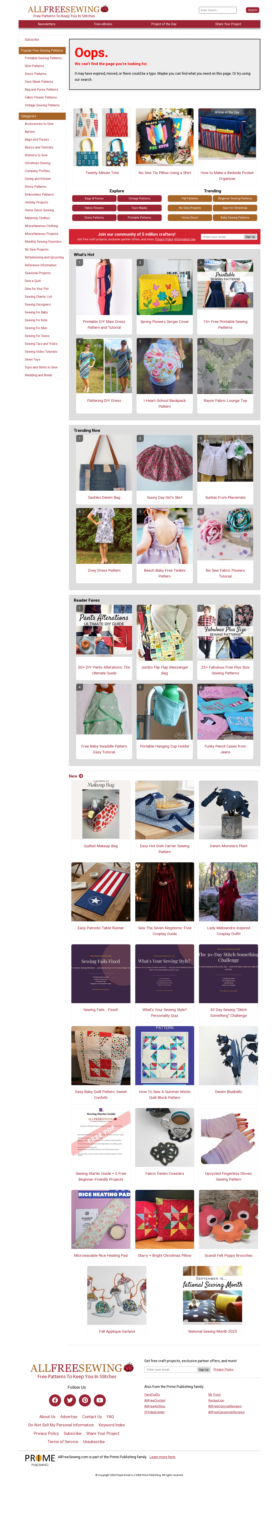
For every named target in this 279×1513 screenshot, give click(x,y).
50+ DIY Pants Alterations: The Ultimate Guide (104, 670)
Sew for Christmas (235, 208)
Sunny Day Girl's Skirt (164, 497)
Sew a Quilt (33, 281)
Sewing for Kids (36, 320)
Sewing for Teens (37, 336)
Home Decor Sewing (39, 210)
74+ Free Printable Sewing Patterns (225, 324)
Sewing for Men (36, 328)
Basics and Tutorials (39, 147)
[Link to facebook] (55, 1400)
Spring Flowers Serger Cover (164, 321)
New (76, 776)
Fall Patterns (190, 198)
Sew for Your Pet (37, 289)
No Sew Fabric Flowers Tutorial (225, 573)
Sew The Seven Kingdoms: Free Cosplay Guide (164, 931)
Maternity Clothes (37, 218)
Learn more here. (163, 1457)
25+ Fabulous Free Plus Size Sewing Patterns (225, 670)
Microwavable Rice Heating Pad (101, 1255)
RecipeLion (216, 1400)
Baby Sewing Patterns (235, 217)
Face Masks (139, 208)
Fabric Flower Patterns (41, 97)
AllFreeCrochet (154, 1400)
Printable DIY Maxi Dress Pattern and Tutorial (104, 324)
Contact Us (92, 1416)
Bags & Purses (94, 198)
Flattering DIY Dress (104, 400)
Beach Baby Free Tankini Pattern (164, 573)
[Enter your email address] (171, 1369)
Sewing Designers (38, 304)
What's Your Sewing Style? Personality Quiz (165, 1012)
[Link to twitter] (70, 1400)
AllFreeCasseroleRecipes (226, 1412)
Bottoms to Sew (36, 155)
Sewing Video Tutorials (41, 352)
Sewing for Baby (36, 312)
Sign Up (250, 236)
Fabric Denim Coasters (164, 1173)
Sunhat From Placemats (225, 497)
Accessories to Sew (39, 124)
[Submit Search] (252, 10)
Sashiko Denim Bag (104, 497)
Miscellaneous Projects (41, 234)
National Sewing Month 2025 (212, 1331)
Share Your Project (103, 1433)
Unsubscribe (94, 1441)
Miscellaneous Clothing (41, 226)
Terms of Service (63, 1441)
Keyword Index (112, 1425)
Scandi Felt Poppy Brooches (228, 1255)
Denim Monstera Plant (228, 846)
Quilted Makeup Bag (101, 846)
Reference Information (40, 265)
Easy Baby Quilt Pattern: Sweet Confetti (101, 1094)
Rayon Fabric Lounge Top (225, 400)
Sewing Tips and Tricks (41, 344)
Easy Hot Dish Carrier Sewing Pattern (164, 849)
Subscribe (32, 39)
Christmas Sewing (37, 163)
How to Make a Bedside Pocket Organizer (227, 175)
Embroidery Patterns (39, 194)
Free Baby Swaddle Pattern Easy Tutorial (104, 749)
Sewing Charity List (38, 297)
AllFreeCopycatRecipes (225, 1406)
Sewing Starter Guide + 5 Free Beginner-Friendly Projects (101, 1176)
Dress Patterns (35, 74)
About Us (47, 1416)
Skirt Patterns (34, 66)
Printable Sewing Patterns (43, 58)
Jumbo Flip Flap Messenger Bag (164, 670)
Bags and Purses (37, 139)
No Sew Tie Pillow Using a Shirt (164, 172)
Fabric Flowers (94, 208)
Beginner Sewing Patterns (235, 198)
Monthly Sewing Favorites (43, 242)
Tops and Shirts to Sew (41, 367)
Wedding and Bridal (38, 375)
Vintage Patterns (139, 198)
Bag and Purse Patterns (41, 89)
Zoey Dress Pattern (104, 570)
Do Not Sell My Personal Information (61, 1425)
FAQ (110, 1416)
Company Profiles (37, 171)
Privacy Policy (164, 239)
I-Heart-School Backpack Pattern (165, 403)
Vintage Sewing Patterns (42, 105)
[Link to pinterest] (85, 1400)
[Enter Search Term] (218, 10)
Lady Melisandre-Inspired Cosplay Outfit (228, 931)
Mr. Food (214, 1395)
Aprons (30, 132)
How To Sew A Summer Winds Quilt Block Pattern (165, 1094)
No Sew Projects (37, 249)
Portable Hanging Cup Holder (164, 746)
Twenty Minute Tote (102, 172)
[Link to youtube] (100, 1400)
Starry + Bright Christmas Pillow (164, 1255)
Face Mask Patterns (39, 82)
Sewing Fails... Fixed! (100, 1009)
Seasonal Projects (38, 273)
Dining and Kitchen (38, 179)
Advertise (68, 1416)
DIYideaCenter (154, 1412)
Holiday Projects (36, 202)
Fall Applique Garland (117, 1331)
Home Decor (190, 217)
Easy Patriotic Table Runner (101, 928)
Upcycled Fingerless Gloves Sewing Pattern (228, 1176)
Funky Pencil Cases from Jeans (225, 749)
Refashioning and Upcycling (44, 257)
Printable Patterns (139, 217)
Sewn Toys (32, 359)
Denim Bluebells (228, 1091)
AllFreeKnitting (154, 1406)
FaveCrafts (152, 1395)
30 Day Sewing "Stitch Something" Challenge (228, 1012)
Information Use (185, 239)
